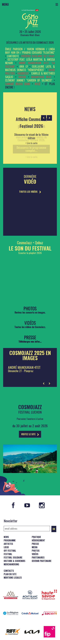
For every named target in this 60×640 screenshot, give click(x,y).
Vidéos (35, 554)
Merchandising (11, 564)
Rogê (37, 84)
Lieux (6, 547)
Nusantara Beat (41, 77)
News (6, 537)
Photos (36, 550)
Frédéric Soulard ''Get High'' (38, 56)
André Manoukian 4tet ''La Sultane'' (30, 64)
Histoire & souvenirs (14, 561)
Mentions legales (13, 577)
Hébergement (38, 540)
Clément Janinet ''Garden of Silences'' (28, 80)
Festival (8, 554)
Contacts (9, 570)
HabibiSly (23, 73)
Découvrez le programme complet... (31, 149)
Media (35, 547)
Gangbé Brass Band (17, 84)
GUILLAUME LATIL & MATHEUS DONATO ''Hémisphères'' (30, 68)
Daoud (22, 77)
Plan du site (10, 574)
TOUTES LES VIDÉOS (30, 191)
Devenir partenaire (41, 561)
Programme (10, 540)
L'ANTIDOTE (13, 56)
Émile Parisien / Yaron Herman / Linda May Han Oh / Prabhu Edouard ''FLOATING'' (30, 51)
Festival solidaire (13, 557)
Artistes (8, 544)
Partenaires (38, 557)
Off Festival (10, 550)
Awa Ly (23, 66)
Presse (35, 544)
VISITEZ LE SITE (30, 434)
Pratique (36, 537)
